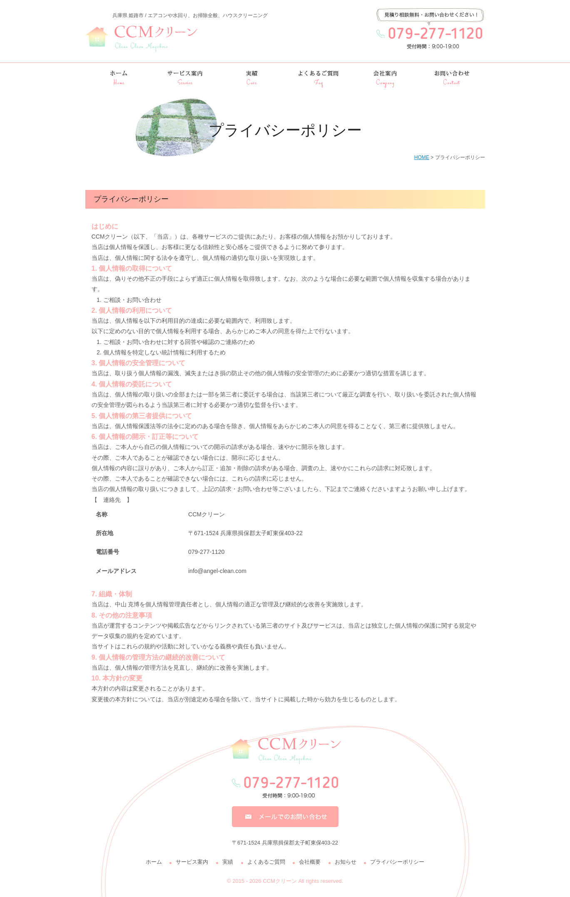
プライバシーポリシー (397, 862)
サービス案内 (192, 862)
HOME (421, 157)
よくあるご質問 (266, 862)
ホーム (154, 862)
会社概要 (310, 862)
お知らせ (345, 862)
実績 (227, 862)
